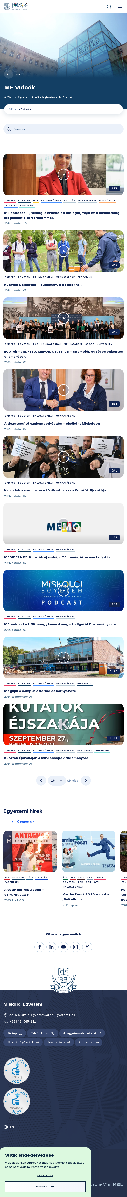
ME (18, 74)
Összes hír (25, 822)
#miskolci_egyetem (75, 947)
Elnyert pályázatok (20, 1042)
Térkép (12, 1033)
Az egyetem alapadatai (79, 1033)
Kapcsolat (86, 1042)
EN (12, 1127)
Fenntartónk (56, 1042)
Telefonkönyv (40, 1033)
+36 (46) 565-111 (22, 1021)
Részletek (45, 1175)
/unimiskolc (39, 947)
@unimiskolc (87, 947)
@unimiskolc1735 (63, 947)
